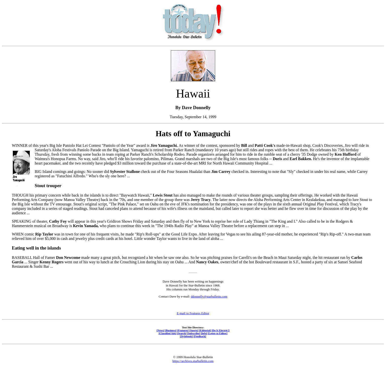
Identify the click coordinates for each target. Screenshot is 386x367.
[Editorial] (205, 330)
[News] (160, 330)
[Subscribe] (193, 333)
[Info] (204, 333)
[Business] (170, 330)
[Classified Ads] (167, 333)
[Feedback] (199, 336)
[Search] (182, 333)
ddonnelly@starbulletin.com (209, 296)
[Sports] (193, 330)
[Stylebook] (186, 336)
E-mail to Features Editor (193, 313)
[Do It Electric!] (220, 330)
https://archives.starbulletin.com (193, 361)
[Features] (183, 330)
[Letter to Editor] (217, 333)
